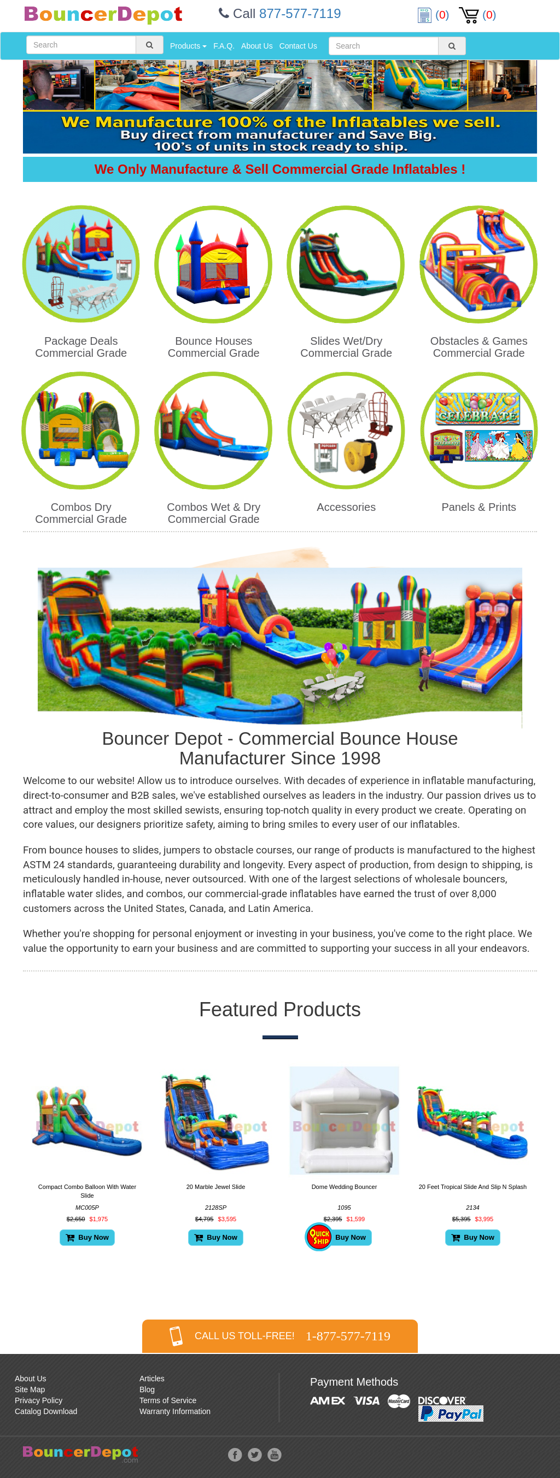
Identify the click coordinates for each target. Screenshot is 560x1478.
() (434, 14)
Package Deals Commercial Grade (81, 347)
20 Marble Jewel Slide (216, 1186)
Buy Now (87, 1237)
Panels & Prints (478, 507)
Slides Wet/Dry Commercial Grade (346, 347)
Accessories (346, 507)
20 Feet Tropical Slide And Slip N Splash (473, 1186)
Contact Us (298, 46)
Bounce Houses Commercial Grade (214, 347)
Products (188, 46)
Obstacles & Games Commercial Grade (479, 347)
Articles (152, 1378)
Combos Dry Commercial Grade (81, 513)
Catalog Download (46, 1411)
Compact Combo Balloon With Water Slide (87, 1191)
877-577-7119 (300, 13)
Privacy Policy (38, 1400)
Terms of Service (167, 1400)
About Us (257, 46)
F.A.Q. (224, 46)
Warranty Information (175, 1411)
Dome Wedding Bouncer (344, 1186)
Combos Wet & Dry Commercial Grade (213, 513)
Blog (147, 1389)
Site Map (30, 1389)
